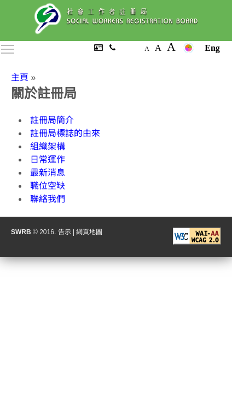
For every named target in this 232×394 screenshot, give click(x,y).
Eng (212, 48)
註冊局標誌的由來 (65, 133)
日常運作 (47, 159)
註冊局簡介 (52, 120)
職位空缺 (47, 185)
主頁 (19, 77)
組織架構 (47, 146)
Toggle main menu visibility (8, 47)
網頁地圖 (89, 232)
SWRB (21, 232)
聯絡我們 (47, 199)
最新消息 (47, 172)
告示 (64, 232)
